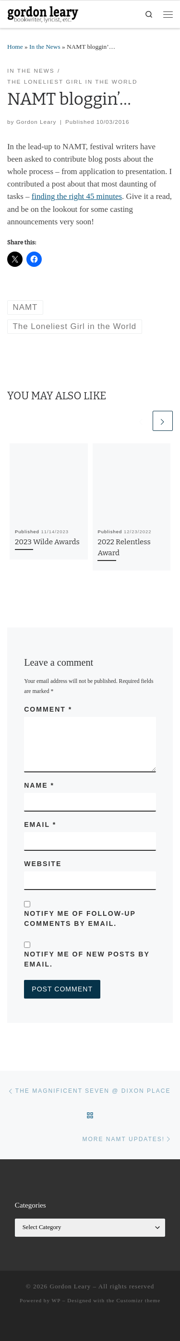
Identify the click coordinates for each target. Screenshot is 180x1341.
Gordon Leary (36, 122)
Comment (48, 709)
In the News (44, 46)
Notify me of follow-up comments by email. (79, 918)
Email (40, 824)
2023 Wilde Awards (47, 542)
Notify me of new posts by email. (86, 959)
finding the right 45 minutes (77, 196)
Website (42, 864)
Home (15, 46)
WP (56, 1300)
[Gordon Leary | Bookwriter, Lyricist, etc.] (43, 13)
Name (39, 785)
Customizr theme (138, 1300)
